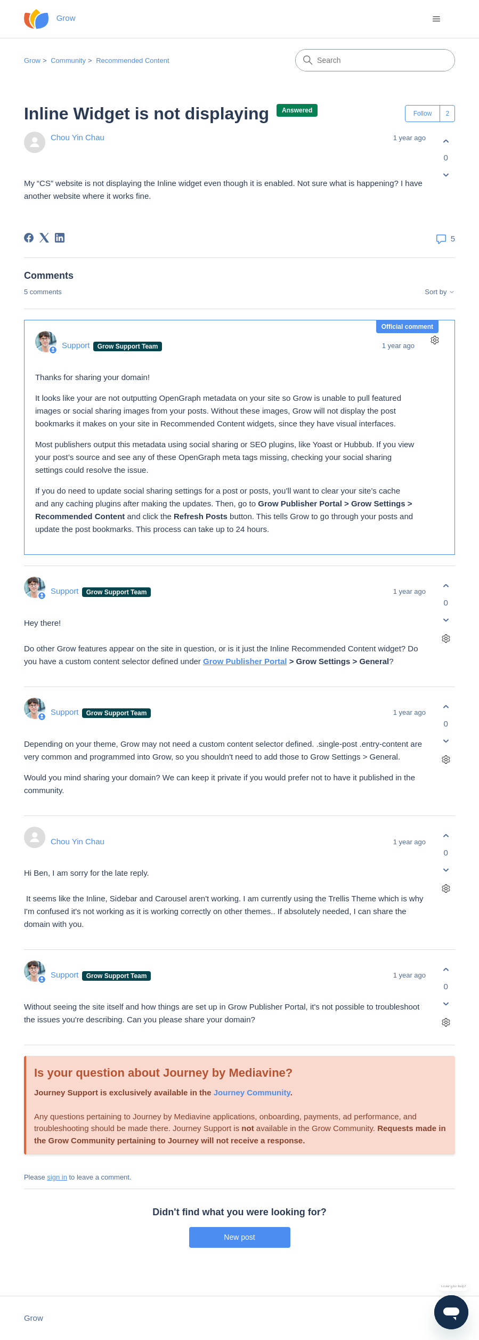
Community (68, 60)
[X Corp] (44, 238)
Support (77, 345)
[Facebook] (29, 238)
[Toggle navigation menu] (436, 19)
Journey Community (252, 1092)
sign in (57, 1177)
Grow (32, 60)
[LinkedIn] (59, 238)
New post (239, 1237)
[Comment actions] (434, 340)
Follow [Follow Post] (422, 113)
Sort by (440, 292)
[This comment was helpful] (445, 586)
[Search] (375, 60)
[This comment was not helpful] (445, 619)
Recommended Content (132, 60)
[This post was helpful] (445, 141)
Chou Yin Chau (77, 137)
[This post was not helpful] (445, 175)
